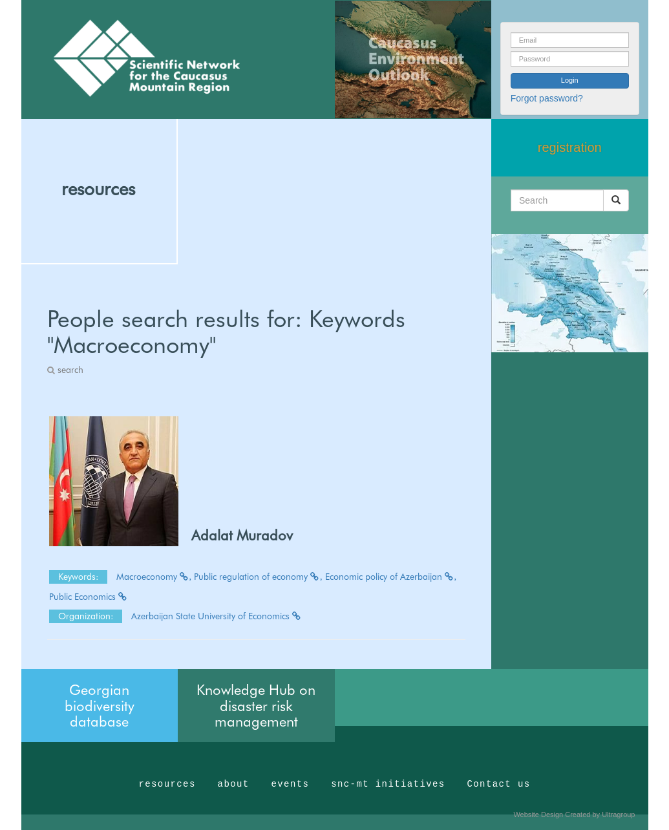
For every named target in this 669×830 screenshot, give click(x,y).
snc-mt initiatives (388, 784)
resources (98, 189)
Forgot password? (547, 98)
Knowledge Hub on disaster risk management (255, 705)
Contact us (499, 784)
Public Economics (88, 596)
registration (570, 147)
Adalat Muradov (242, 535)
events (290, 784)
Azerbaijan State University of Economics (216, 616)
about (234, 784)
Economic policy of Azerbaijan (391, 576)
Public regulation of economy (258, 576)
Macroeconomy (154, 576)
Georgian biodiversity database (99, 705)
